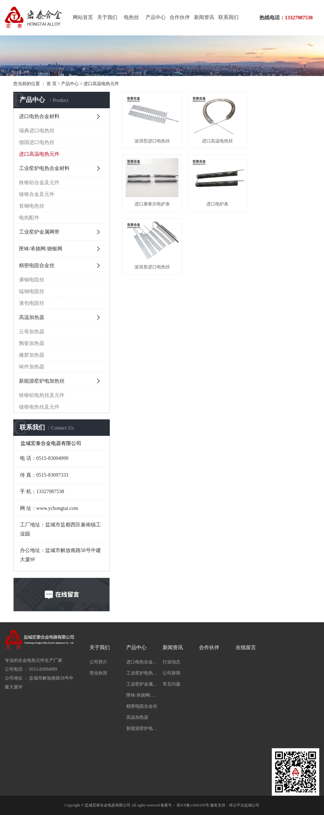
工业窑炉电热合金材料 (44, 168)
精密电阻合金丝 (36, 265)
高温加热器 (31, 317)
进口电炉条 (152, 203)
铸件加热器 (31, 366)
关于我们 (107, 17)
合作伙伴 (180, 17)
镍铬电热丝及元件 (39, 407)
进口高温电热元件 (101, 83)
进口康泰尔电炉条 (281, 140)
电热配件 (29, 217)
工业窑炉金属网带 (39, 232)
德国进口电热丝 (36, 142)
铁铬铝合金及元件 (39, 182)
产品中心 (156, 17)
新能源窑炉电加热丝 (42, 381)
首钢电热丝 (31, 206)
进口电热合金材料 (39, 116)
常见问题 (171, 684)
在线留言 (246, 647)
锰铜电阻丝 (31, 291)
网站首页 (83, 17)
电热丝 (131, 17)
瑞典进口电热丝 (36, 130)
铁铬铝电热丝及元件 (42, 395)
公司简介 (98, 662)
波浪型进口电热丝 (152, 140)
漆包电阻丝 (31, 303)
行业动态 (171, 662)
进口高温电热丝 (216, 140)
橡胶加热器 (31, 355)
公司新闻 (171, 673)
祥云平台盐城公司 (244, 805)
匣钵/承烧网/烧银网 (40, 248)
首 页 (52, 83)
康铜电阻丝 (31, 279)
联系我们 (228, 17)
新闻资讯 (204, 17)
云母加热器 (31, 331)
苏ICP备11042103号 (193, 805)
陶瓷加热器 (31, 343)
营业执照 (98, 673)
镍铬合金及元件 (36, 194)
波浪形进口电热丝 (216, 203)
